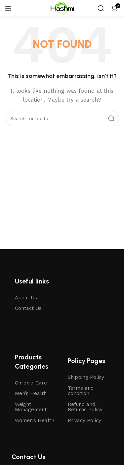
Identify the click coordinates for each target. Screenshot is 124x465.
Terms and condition (81, 391)
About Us (26, 298)
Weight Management (31, 407)
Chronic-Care (31, 383)
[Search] (100, 8)
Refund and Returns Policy (85, 407)
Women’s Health (34, 420)
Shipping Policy (86, 377)
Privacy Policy (84, 420)
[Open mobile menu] (8, 8)
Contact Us (28, 308)
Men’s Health (31, 393)
